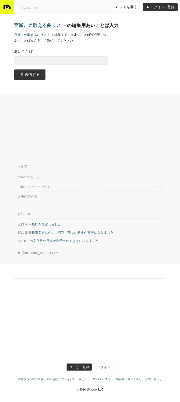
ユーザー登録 (79, 367)
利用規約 (52, 379)
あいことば (23, 52)
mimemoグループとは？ (35, 187)
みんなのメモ (29, 7)
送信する (30, 75)
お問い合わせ (153, 379)
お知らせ (24, 214)
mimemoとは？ (29, 177)
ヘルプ (22, 166)
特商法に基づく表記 (129, 379)
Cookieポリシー (103, 379)
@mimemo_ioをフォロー (38, 253)
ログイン (103, 367)
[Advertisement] (90, 128)
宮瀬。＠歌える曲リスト (40, 25)
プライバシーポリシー (75, 379)
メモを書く (126, 7)
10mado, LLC (94, 389)
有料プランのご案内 (30, 379)
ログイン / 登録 (160, 7)
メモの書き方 (27, 196)
